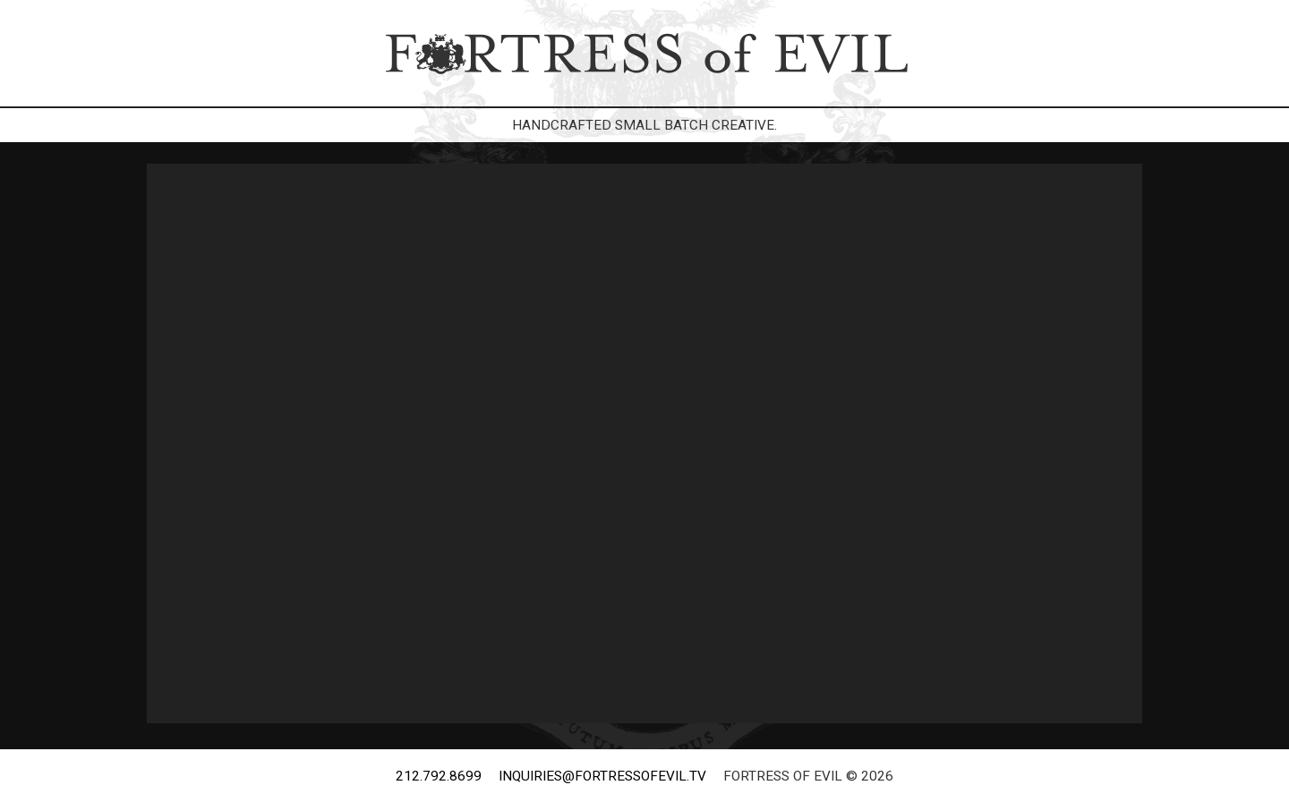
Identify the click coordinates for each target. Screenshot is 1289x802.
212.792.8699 (439, 776)
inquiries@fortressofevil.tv (602, 776)
